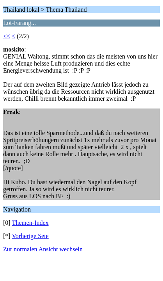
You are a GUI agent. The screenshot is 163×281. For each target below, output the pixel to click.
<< (6, 36)
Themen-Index (30, 222)
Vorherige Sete (30, 236)
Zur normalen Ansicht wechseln (43, 249)
